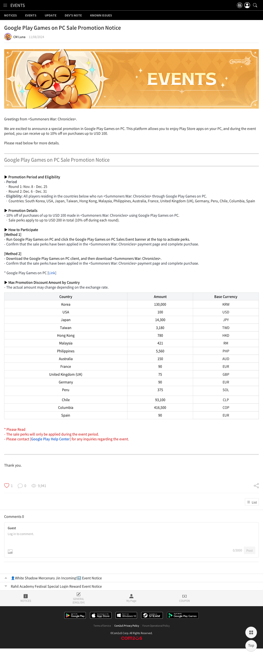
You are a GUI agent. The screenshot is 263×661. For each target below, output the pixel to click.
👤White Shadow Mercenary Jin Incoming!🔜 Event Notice (56, 578)
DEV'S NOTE (73, 15)
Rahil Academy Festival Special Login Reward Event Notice (56, 586)
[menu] (5, 5)
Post (249, 550)
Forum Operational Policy (156, 625)
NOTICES (10, 15)
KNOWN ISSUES (101, 15)
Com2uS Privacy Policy (126, 625)
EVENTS (17, 5)
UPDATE (50, 15)
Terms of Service (102, 625)
